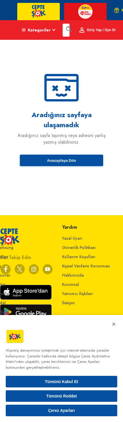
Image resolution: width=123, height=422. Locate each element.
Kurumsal (70, 284)
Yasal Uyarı (72, 238)
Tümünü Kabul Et (61, 381)
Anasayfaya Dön (61, 160)
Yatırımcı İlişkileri (77, 294)
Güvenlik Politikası (79, 247)
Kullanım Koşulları (78, 257)
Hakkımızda (73, 275)
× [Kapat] (114, 324)
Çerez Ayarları (61, 410)
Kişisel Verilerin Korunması (86, 266)
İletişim (68, 303)
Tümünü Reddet (61, 396)
